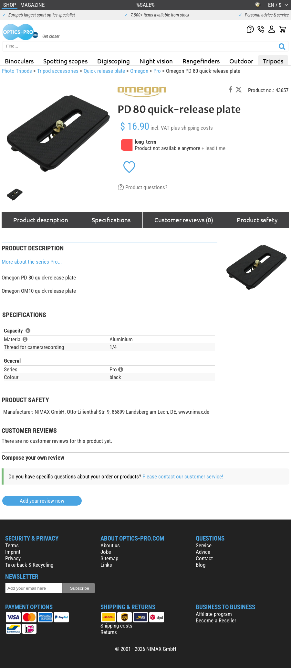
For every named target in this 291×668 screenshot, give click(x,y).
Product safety (257, 220)
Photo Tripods (17, 71)
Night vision (156, 61)
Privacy (13, 558)
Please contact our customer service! (182, 476)
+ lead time (213, 148)
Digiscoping (113, 61)
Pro (157, 71)
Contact (204, 558)
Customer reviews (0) (183, 220)
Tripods (273, 61)
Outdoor (241, 61)
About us (110, 545)
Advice (203, 552)
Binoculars (19, 61)
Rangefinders (201, 61)
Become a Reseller (216, 620)
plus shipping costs (192, 128)
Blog (200, 565)
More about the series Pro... (32, 261)
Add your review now (42, 501)
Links (106, 565)
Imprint (12, 552)
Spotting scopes (65, 61)
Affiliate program (214, 614)
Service (204, 545)
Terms (12, 545)
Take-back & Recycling (29, 565)
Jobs (105, 552)
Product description (40, 220)
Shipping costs (116, 625)
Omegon (139, 71)
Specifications (111, 220)
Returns (108, 632)
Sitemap (109, 558)
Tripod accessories (57, 71)
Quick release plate (104, 71)
